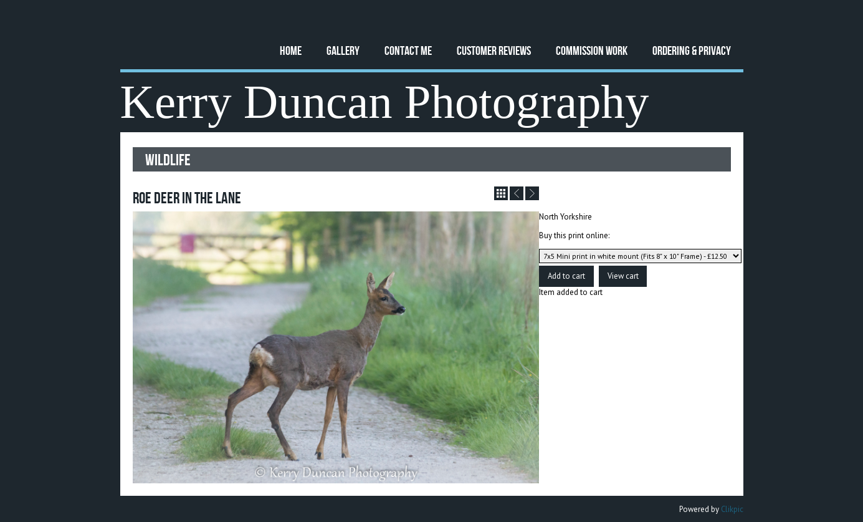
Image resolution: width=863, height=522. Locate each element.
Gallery (343, 50)
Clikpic (732, 509)
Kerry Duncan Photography (384, 101)
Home (291, 50)
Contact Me (408, 50)
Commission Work (591, 50)
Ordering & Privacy (691, 50)
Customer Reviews (494, 50)
